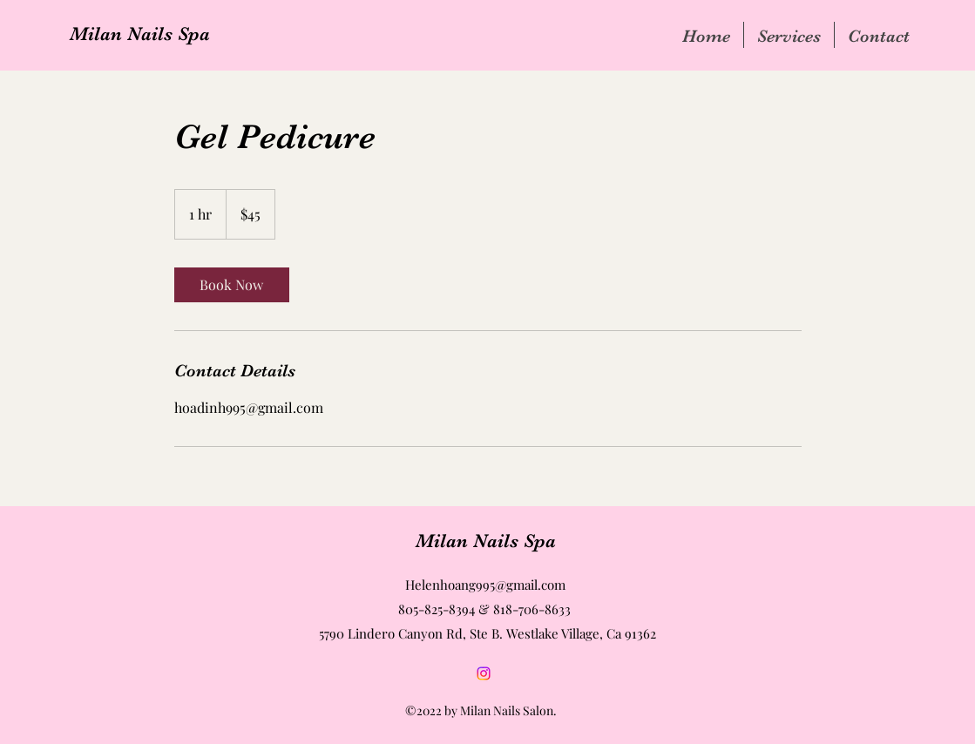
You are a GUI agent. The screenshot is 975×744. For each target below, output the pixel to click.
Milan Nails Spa (140, 33)
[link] (231, 284)
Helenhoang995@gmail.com (485, 584)
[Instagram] (483, 673)
